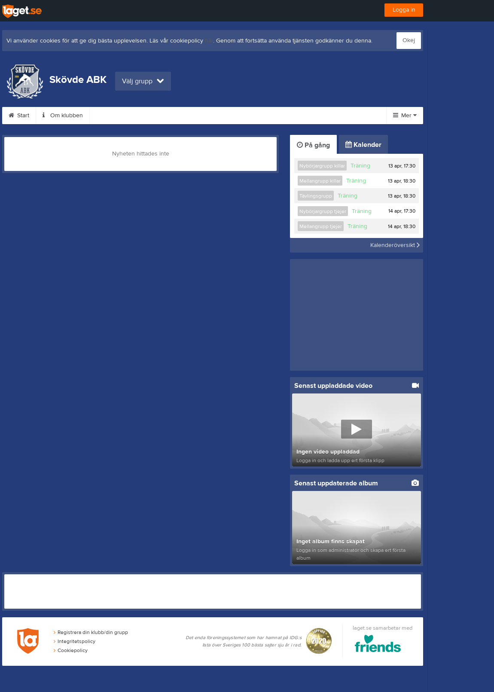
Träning (360, 166)
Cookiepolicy (71, 650)
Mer (405, 115)
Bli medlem (212, 115)
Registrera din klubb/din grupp (91, 633)
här (209, 41)
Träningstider (117, 115)
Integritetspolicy (74, 641)
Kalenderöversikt (395, 245)
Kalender (363, 144)
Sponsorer (303, 115)
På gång (313, 145)
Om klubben (63, 115)
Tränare (258, 115)
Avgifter (166, 115)
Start (19, 115)
